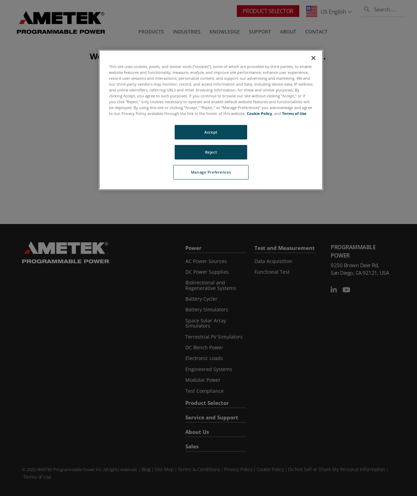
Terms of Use (294, 113)
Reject (211, 152)
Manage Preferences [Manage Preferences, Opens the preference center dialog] (211, 172)
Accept (210, 132)
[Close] (313, 58)
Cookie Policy (259, 113)
